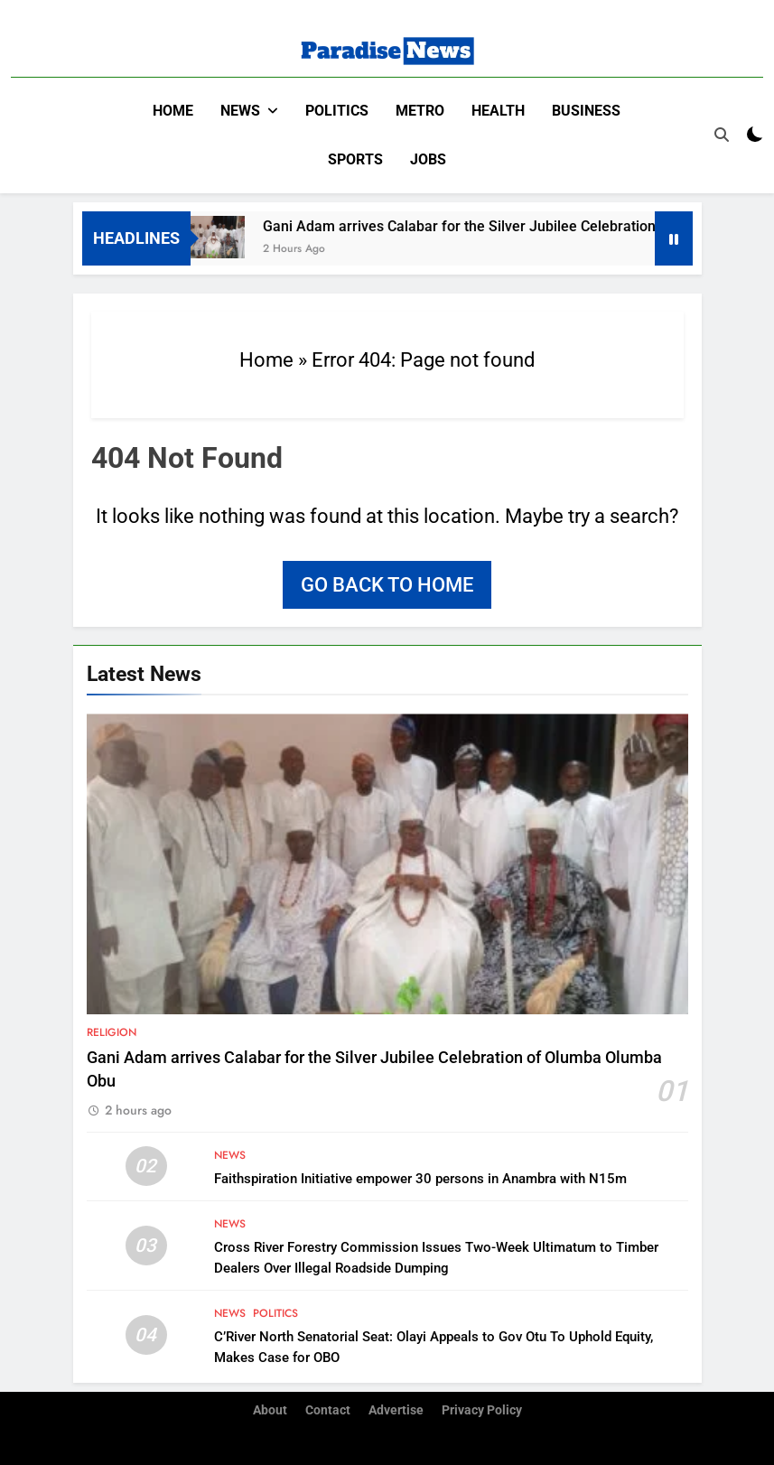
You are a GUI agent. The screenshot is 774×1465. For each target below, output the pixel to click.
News (240, 110)
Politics (336, 110)
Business (586, 110)
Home (173, 110)
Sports (355, 159)
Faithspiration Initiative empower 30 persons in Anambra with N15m (420, 1179)
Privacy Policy (482, 1410)
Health (498, 110)
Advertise (396, 1410)
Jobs (428, 159)
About (270, 1410)
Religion (111, 1032)
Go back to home (387, 585)
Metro (420, 110)
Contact (327, 1410)
